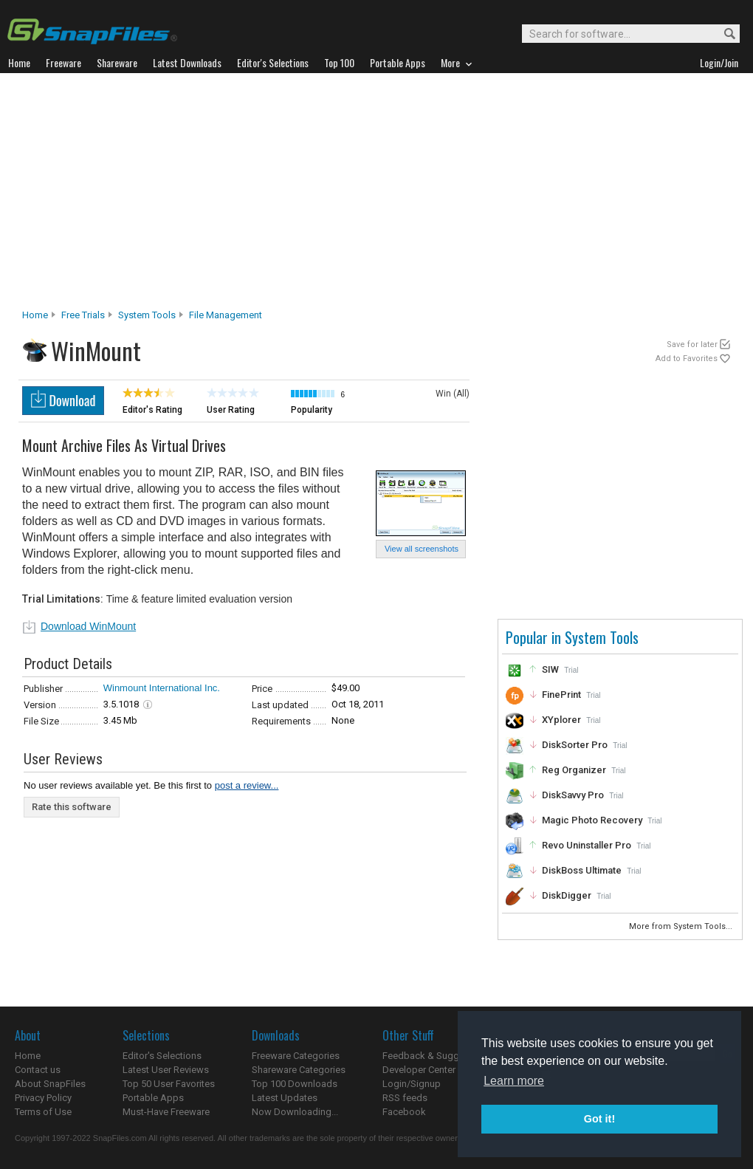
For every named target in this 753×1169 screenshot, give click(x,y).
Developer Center (418, 1069)
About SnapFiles (50, 1083)
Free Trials (83, 314)
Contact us (38, 1069)
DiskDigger (566, 895)
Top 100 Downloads (294, 1083)
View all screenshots (421, 548)
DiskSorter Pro (575, 744)
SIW (550, 669)
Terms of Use (43, 1111)
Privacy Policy (43, 1097)
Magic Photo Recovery (592, 820)
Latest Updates (284, 1097)
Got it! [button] (599, 1119)
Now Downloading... (295, 1111)
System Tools (147, 314)
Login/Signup (411, 1083)
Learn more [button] (514, 1080)
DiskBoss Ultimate (582, 870)
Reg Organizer (574, 769)
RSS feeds (404, 1097)
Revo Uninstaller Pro (586, 845)
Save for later (692, 344)
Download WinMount (88, 626)
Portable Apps (153, 1097)
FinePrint (561, 694)
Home (35, 314)
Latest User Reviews (166, 1069)
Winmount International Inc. (161, 687)
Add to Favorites (687, 358)
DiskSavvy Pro (573, 795)
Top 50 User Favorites (169, 1083)
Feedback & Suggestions (436, 1055)
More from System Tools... (682, 926)
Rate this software (71, 806)
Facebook (404, 1111)
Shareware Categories (298, 1069)
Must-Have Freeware (166, 1111)
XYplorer (561, 719)
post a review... (247, 785)
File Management (225, 314)
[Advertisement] (377, 195)
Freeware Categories (296, 1055)
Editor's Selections (162, 1055)
